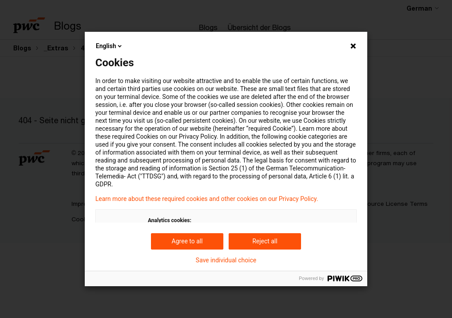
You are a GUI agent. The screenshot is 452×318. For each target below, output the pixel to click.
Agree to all (187, 241)
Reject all (265, 241)
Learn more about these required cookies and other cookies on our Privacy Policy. (206, 198)
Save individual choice (226, 260)
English (109, 45)
